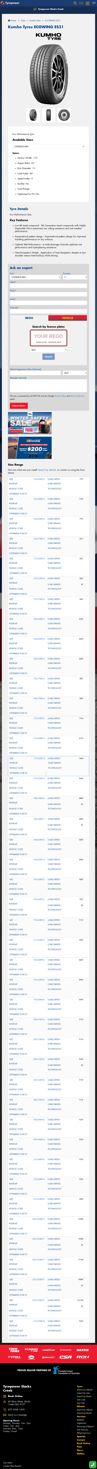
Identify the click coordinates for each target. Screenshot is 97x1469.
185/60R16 (39, 933)
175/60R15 (39, 711)
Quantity (66, 273)
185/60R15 (39, 771)
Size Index (7, 1436)
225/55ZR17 (38, 1273)
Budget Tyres (8, 1442)
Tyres (79, 1359)
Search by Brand (84, 1369)
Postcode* (14, 307)
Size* (12, 273)
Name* (13, 282)
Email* (13, 299)
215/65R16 (39, 1172)
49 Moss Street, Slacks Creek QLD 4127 (19, 1376)
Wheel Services (83, 1406)
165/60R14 (39, 472)
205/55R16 (39, 992)
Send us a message (17, 1388)
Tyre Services (82, 1403)
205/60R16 (39, 1092)
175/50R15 (39, 691)
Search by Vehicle (84, 1363)
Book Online (83, 1416)
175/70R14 (39, 572)
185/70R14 (39, 651)
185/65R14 (39, 612)
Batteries (80, 1393)
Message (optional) (18, 378)
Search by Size (83, 1366)
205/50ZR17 (38, 1192)
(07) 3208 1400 (16, 1382)
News (80, 1423)
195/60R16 (39, 953)
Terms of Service (77, 396)
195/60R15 (39, 852)
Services (81, 1389)
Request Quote (18, 406)
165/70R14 (39, 512)
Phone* (13, 290)
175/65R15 (39, 731)
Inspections (81, 1396)
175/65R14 (39, 531)
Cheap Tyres (8, 1446)
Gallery (81, 1426)
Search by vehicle (47, 443)
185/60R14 (39, 592)
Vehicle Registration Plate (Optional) (25, 369)
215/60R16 (39, 1132)
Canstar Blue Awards (12, 1439)
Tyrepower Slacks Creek (48, 9)
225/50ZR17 (38, 1252)
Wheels (81, 1379)
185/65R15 (39, 813)
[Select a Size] (48, 146)
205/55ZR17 (38, 1232)
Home (12, 20)
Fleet (79, 1420)
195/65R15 (39, 872)
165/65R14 (39, 492)
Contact (81, 1413)
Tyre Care (81, 1373)
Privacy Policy (60, 396)
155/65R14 (39, 452)
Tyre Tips (80, 1376)
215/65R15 (39, 913)
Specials (81, 1409)
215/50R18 (39, 1294)
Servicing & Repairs (85, 1399)
